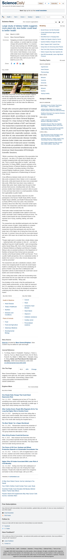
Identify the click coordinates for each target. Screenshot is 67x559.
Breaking (43, 26)
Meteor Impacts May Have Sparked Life (51, 52)
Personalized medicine (29, 324)
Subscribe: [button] (54, 3)
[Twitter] (14, 64)
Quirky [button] (38, 17)
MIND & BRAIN (43, 74)
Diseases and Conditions (9, 314)
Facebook (7, 526)
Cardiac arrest (29, 320)
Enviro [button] (23, 17)
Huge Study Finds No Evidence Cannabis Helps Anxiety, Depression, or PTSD (52, 128)
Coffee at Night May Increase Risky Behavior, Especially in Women (50, 120)
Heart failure (28, 311)
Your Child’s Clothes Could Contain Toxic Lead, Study (18, 486)
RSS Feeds (7, 515)
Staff (17, 548)
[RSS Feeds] (60, 3)
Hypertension (44, 67)
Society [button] (30, 17)
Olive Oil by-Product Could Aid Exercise (15, 435)
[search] (63, 16)
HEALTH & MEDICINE (45, 64)
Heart (26, 303)
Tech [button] (16, 17)
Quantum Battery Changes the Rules (51, 41)
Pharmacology (45, 72)
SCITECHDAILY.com (14, 476)
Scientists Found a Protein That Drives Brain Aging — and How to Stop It (51, 106)
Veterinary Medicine (11, 328)
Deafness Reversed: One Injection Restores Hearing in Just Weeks (53, 113)
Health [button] (9, 17)
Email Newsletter (9, 513)
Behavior (43, 77)
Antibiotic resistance (31, 317)
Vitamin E (27, 314)
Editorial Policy (48, 548)
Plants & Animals (8, 318)
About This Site (10, 548)
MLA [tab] (21, 369)
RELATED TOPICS (7, 296)
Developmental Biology (9, 332)
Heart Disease (9, 303)
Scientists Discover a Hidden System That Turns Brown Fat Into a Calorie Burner (52, 139)
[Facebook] (11, 64)
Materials (5, 342)
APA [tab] (27, 369)
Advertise (30, 548)
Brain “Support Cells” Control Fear (50, 44)
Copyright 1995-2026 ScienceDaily (13, 551)
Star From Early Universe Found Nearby (52, 49)
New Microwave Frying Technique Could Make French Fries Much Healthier (52, 135)
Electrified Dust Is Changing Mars (50, 36)
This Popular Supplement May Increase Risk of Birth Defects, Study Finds (51, 143)
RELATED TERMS (26, 296)
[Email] (23, 64)
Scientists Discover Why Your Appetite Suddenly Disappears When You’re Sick (52, 124)
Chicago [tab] (34, 369)
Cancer (27, 300)
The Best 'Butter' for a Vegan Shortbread (15, 423)
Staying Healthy (45, 93)
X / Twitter (7, 528)
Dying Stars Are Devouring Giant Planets (52, 47)
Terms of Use (57, 548)
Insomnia (43, 80)
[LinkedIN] (20, 64)
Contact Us (7, 543)
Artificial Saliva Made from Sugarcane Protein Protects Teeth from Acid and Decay (53, 110)
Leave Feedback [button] (9, 541)
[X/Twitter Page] (49, 3)
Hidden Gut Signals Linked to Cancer (51, 39)
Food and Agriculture (11, 325)
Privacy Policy (38, 548)
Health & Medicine (8, 300)
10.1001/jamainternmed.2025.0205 (15, 363)
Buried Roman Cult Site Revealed (50, 30)
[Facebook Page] (45, 3)
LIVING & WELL (43, 85)
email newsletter (41, 10)
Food (6, 322)
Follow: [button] (41, 3)
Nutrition (7, 309)
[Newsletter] (63, 3)
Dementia (43, 83)
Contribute (23, 548)
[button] (56, 22)
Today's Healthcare (11, 306)
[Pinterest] (17, 64)
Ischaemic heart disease (29, 307)
